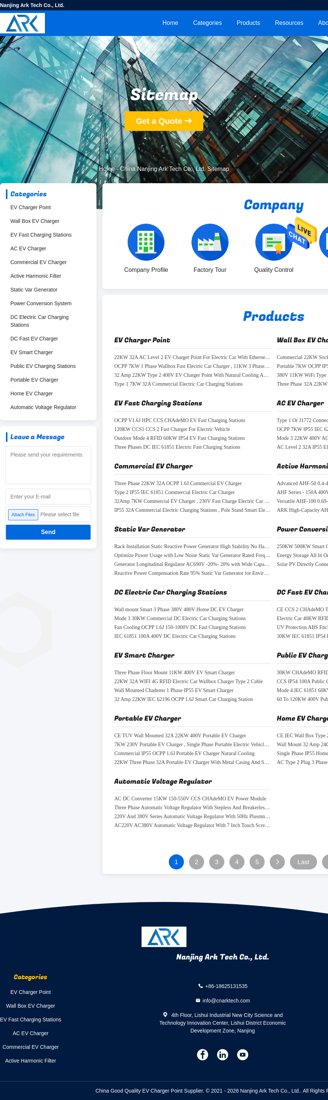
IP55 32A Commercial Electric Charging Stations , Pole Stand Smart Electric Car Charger (192, 510)
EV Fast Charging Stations (41, 235)
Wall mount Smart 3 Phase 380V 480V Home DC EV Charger (179, 609)
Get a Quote (159, 121)
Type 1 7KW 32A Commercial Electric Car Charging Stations (178, 384)
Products (248, 23)
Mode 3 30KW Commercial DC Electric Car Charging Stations (180, 618)
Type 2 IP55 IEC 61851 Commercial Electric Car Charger (174, 492)
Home (170, 23)
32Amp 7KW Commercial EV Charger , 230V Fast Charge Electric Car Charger (192, 501)
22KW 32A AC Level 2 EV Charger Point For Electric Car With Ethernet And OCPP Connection (192, 357)
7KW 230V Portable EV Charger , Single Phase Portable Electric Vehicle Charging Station (192, 744)
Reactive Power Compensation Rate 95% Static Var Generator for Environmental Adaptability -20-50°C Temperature (192, 573)
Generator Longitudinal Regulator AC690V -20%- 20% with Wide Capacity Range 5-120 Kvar (192, 564)
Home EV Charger (31, 393)
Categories (207, 23)
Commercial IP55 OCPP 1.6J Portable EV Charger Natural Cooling (184, 753)
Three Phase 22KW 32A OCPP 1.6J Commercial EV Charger (178, 483)
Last (303, 862)
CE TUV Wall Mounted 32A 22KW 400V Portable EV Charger (180, 736)
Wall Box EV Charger (34, 221)
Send (48, 532)
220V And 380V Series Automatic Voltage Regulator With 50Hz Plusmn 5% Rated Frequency (192, 816)
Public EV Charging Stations (43, 366)
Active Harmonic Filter (35, 276)
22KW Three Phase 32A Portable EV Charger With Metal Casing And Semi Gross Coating (192, 762)
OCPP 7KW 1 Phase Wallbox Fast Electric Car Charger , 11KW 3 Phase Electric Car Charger (192, 366)
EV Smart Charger (31, 352)
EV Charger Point (30, 207)
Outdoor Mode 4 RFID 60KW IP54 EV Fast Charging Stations (179, 438)
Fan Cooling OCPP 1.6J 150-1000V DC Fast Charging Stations (180, 627)
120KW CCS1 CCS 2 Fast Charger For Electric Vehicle (172, 429)
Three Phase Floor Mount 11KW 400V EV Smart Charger (174, 673)
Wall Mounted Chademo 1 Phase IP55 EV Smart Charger (173, 690)
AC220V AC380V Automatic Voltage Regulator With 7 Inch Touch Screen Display (192, 825)
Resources (289, 23)
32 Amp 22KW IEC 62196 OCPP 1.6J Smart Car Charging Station (183, 699)
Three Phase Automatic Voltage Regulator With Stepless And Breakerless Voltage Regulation (192, 808)
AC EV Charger (28, 248)
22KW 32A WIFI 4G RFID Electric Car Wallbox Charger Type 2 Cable (188, 681)
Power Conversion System (41, 303)
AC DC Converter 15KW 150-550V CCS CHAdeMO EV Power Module (190, 799)
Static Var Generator (34, 290)
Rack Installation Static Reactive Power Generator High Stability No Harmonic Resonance (192, 546)
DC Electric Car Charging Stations (39, 321)
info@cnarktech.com (226, 1001)
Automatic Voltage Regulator (43, 407)
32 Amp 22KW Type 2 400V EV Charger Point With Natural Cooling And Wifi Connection (192, 375)
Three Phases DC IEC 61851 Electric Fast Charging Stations (177, 447)
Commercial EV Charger (38, 262)
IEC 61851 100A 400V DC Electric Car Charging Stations (175, 636)
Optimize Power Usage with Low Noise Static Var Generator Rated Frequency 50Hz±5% (192, 555)
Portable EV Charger (34, 380)
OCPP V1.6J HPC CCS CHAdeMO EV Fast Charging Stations (179, 420)
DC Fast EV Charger (34, 339)
